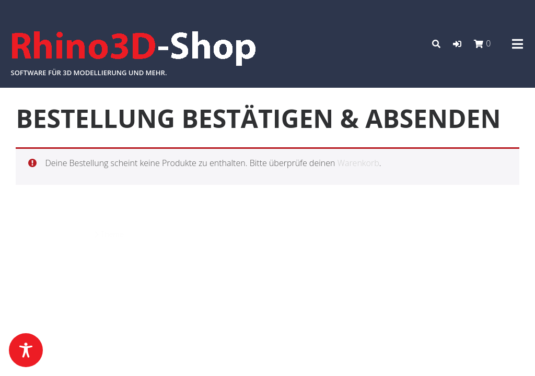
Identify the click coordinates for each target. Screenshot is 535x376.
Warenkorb (358, 163)
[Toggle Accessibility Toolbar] (26, 350)
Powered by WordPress (54, 234)
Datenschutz (498, 235)
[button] (457, 44)
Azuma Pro (145, 234)
